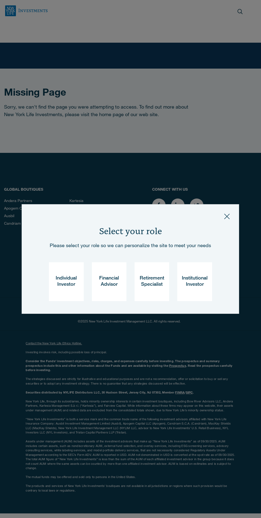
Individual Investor (66, 281)
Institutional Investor (195, 281)
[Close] (227, 216)
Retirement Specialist (152, 281)
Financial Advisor (109, 281)
